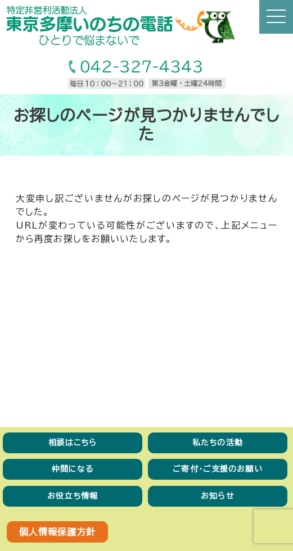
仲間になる (73, 469)
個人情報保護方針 (57, 531)
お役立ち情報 (72, 496)
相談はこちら (72, 443)
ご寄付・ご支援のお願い (217, 469)
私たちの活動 (217, 443)
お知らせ (217, 496)
